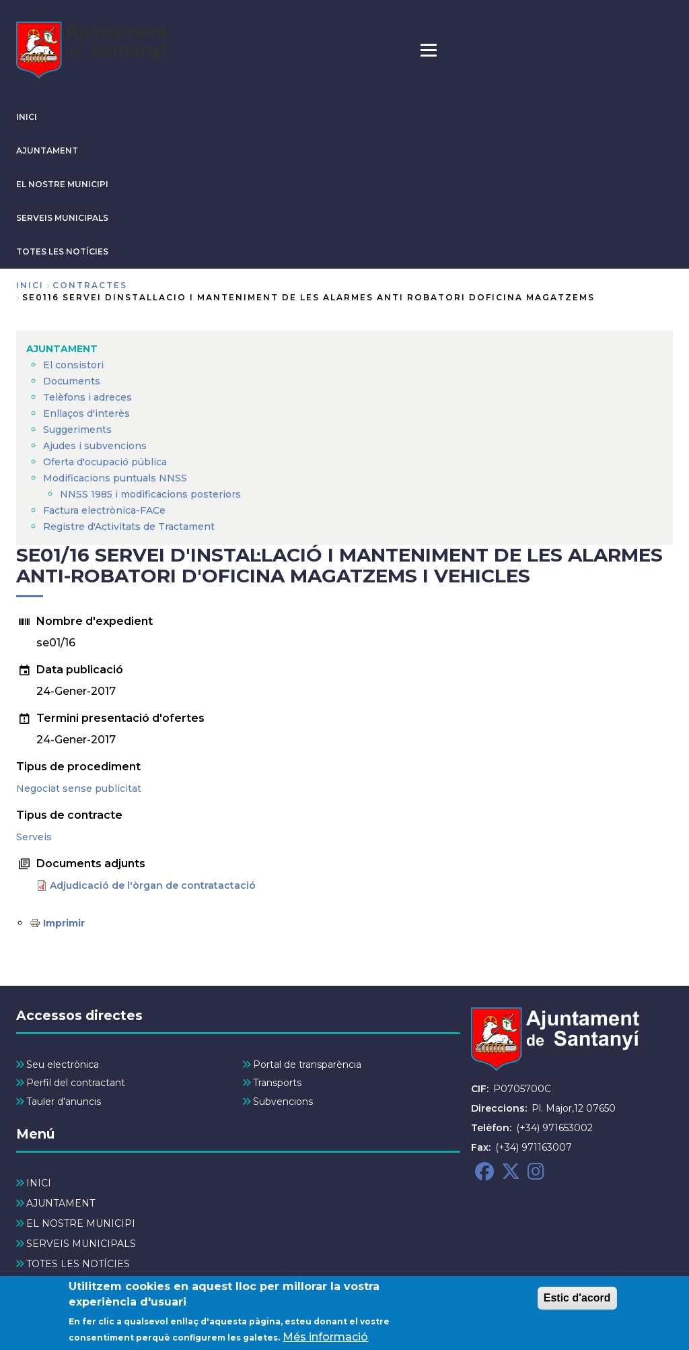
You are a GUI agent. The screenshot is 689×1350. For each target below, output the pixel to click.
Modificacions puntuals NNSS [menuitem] (115, 478)
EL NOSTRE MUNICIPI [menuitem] (80, 1223)
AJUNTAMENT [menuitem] (62, 349)
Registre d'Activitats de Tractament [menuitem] (129, 526)
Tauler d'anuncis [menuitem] (63, 1101)
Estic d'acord (577, 1302)
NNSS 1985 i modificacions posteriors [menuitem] (152, 494)
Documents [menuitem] (71, 381)
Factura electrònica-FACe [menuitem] (104, 510)
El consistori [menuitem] (73, 365)
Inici (30, 285)
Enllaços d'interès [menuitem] (86, 413)
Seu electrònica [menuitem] (62, 1064)
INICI (26, 117)
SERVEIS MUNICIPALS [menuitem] (81, 1243)
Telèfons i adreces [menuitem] (87, 397)
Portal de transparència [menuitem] (307, 1064)
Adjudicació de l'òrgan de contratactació (153, 885)
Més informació (325, 1341)
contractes (89, 285)
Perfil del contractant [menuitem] (75, 1082)
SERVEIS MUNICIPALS (62, 218)
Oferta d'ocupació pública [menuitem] (105, 462)
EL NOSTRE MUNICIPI (62, 184)
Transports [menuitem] (277, 1082)
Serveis (34, 837)
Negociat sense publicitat (78, 788)
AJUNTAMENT (47, 150)
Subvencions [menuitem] (283, 1101)
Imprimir (64, 923)
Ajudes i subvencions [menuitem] (95, 446)
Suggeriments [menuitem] (77, 430)
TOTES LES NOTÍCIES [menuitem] (78, 1264)
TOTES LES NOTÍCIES (62, 251)
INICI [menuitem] (38, 1183)
